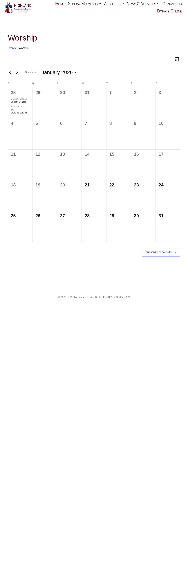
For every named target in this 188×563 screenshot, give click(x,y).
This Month (30, 72)
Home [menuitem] (59, 3)
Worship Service (19, 112)
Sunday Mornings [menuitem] (82, 3)
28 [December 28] (13, 92)
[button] (100, 3)
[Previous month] (10, 72)
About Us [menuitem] (112, 3)
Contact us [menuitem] (172, 3)
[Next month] (17, 72)
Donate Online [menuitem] (169, 10)
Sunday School (18, 102)
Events (12, 47)
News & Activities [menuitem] (141, 3)
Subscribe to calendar (159, 252)
